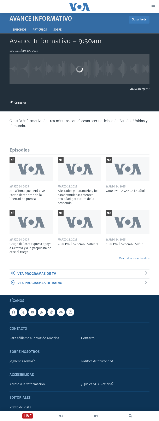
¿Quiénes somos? (22, 361)
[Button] (18, 103)
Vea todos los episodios (134, 258)
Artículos (40, 29)
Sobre (57, 29)
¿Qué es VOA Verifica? (97, 384)
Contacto (88, 338)
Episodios (19, 29)
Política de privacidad (97, 361)
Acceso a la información (27, 384)
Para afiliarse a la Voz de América (34, 338)
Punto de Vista (20, 407)
